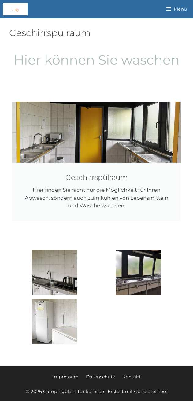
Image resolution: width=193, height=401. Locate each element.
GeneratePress (150, 391)
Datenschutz (100, 377)
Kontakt (131, 377)
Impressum (65, 377)
